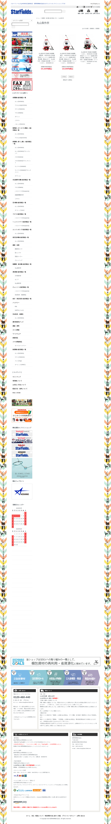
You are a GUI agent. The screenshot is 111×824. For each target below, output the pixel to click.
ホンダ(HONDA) (19, 101)
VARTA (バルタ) (19, 310)
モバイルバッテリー (20, 345)
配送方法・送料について (20, 388)
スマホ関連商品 (17, 342)
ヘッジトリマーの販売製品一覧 (22, 222)
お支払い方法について (19, 384)
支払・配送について (37, 816)
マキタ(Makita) (19, 113)
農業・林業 (16, 245)
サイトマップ (17, 377)
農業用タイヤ (18, 249)
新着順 (97, 28)
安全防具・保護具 (18, 314)
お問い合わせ (81, 816)
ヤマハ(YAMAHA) (20, 109)
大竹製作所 (18, 275)
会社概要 (87, 7)
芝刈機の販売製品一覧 (19, 202)
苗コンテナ (18, 252)
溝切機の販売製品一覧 (19, 272)
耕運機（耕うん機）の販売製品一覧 (22, 142)
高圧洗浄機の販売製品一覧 (21, 237)
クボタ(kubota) (19, 157)
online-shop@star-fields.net (26, 702)
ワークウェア (17, 334)
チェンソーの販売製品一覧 (21, 287)
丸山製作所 (61, 18)
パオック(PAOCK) (20, 124)
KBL (16, 306)
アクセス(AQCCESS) (21, 105)
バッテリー (16, 302)
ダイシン (17, 116)
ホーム (38, 18)
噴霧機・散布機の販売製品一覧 (49, 18)
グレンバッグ (18, 260)
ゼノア (17, 279)
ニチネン (17, 120)
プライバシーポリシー (68, 816)
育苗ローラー (18, 256)
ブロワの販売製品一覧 (19, 214)
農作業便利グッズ (18, 322)
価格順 (92, 28)
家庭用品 (15, 338)
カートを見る (96, 7)
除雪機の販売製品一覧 (19, 349)
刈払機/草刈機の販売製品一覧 (21, 180)
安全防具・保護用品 (20, 294)
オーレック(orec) (19, 210)
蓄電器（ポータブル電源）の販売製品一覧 (22, 129)
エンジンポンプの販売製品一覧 (22, 229)
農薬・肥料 (16, 326)
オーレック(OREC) (20, 364)
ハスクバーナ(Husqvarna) (22, 191)
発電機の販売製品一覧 (19, 97)
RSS (14, 392)
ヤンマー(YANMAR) (20, 166)
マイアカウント (94, 3)
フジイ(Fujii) (18, 361)
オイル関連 (16, 330)
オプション (18, 176)
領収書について (17, 381)
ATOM (18, 392)
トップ (80, 7)
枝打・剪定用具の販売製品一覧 (22, 298)
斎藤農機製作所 (19, 195)
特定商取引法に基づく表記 (53, 816)
